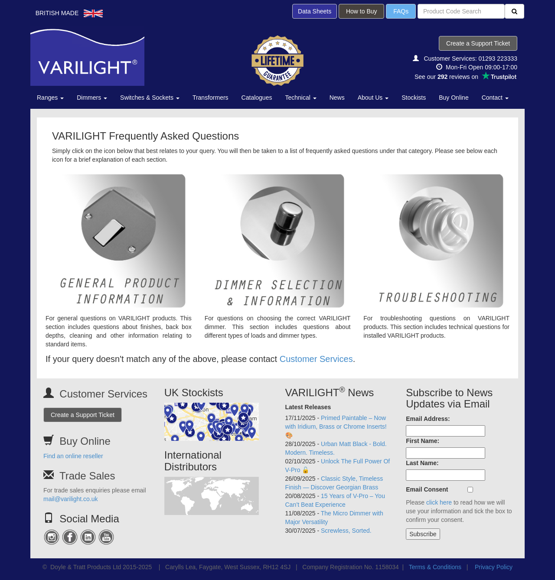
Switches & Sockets (150, 97)
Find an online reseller (73, 456)
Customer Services (316, 359)
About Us (373, 97)
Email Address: (428, 418)
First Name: (422, 440)
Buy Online (453, 97)
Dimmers (92, 97)
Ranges (50, 97)
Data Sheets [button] (314, 11)
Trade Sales (87, 476)
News (337, 97)
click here (439, 502)
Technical (300, 97)
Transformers (211, 97)
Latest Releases (308, 407)
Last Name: (422, 462)
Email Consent (427, 489)
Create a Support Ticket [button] (478, 43)
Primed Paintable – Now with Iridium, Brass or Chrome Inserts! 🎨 (336, 426)
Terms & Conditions (435, 567)
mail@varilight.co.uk (70, 498)
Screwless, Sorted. (346, 530)
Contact (495, 97)
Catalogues (257, 97)
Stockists (414, 97)
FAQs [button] (401, 11)
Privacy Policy (494, 567)
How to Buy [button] (361, 11)
